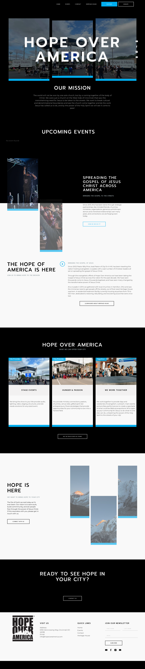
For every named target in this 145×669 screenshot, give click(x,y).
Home (58, 4)
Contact (78, 4)
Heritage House (91, 4)
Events (67, 4)
